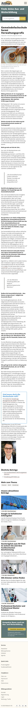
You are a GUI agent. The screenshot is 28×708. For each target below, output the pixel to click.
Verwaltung (15, 485)
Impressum (4, 678)
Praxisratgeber (5, 665)
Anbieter (3, 653)
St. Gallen (5, 266)
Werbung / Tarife (6, 699)
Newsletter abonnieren (16, 629)
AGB (2, 681)
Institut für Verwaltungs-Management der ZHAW (11, 399)
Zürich (19, 268)
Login (2, 697)
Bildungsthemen (5, 651)
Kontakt (3, 692)
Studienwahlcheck (6, 667)
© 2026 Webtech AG (6, 705)
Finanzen (4, 485)
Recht (9, 485)
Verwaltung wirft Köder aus (11, 477)
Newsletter (4, 648)
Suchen (22, 18)
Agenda (3, 655)
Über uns (3, 676)
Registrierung (5, 695)
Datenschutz (4, 683)
